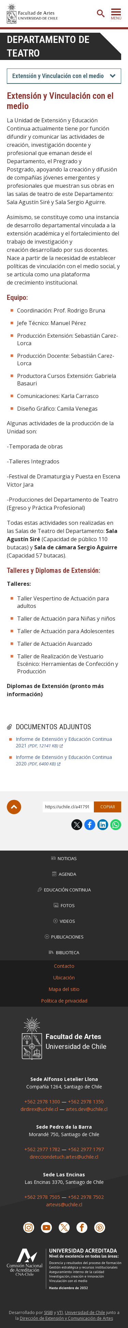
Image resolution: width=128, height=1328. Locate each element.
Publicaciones (64, 937)
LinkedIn (103, 825)
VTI (60, 1312)
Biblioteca (64, 952)
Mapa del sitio (64, 989)
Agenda (64, 874)
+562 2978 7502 (86, 1197)
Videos (64, 921)
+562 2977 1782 (42, 1149)
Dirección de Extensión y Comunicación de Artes (66, 1318)
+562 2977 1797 (86, 1149)
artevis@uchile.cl (64, 1204)
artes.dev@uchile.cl (87, 1109)
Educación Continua (64, 890)
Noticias (64, 858)
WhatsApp (115, 824)
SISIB (48, 1312)
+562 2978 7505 (42, 1197)
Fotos (64, 905)
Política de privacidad (64, 1000)
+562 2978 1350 (86, 1101)
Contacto (64, 966)
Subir (14, 807)
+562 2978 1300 (42, 1101)
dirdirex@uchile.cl (39, 1109)
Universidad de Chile (85, 1312)
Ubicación (64, 977)
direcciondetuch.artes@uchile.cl (64, 1157)
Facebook (89, 824)
